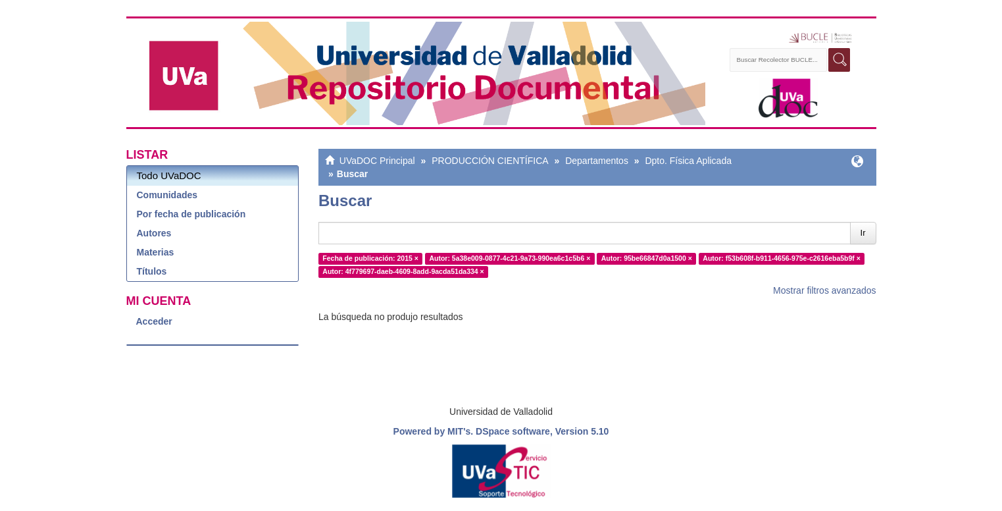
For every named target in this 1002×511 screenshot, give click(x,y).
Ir (863, 233)
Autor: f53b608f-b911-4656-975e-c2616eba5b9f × (782, 258)
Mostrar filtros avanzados (824, 290)
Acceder (154, 321)
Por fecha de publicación (191, 214)
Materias (155, 252)
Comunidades (167, 195)
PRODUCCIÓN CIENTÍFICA (490, 160)
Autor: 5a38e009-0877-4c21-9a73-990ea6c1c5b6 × (509, 258)
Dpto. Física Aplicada (688, 160)
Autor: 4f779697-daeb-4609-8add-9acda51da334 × (403, 271)
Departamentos (596, 160)
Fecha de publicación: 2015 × (370, 258)
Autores (154, 233)
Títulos (152, 271)
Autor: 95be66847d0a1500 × (646, 258)
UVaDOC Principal (377, 160)
